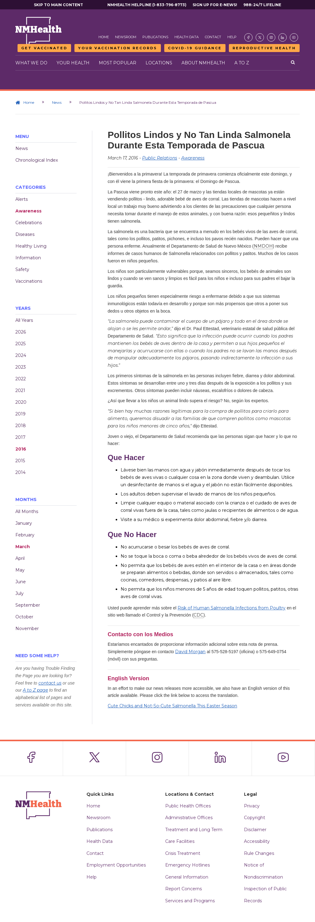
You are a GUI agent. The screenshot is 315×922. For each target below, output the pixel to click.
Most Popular (117, 63)
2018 (20, 425)
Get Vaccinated (44, 48)
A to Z (241, 63)
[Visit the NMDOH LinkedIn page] (282, 37)
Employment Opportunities (116, 865)
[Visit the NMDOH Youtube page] (294, 37)
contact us (50, 683)
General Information (186, 877)
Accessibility (257, 841)
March (22, 546)
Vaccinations (28, 281)
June (20, 581)
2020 (20, 402)
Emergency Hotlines (187, 865)
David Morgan (190, 651)
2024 (20, 355)
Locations (159, 63)
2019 (20, 414)
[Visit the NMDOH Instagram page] (271, 37)
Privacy (252, 806)
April (20, 558)
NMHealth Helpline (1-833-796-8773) (146, 4)
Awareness (28, 211)
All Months (26, 511)
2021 (20, 390)
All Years (24, 320)
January (23, 523)
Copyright (254, 817)
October (24, 617)
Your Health (73, 63)
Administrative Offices (189, 817)
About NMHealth (203, 63)
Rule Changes (259, 853)
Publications (155, 37)
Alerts (21, 199)
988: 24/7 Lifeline (262, 4)
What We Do (31, 63)
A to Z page (35, 690)
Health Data (186, 37)
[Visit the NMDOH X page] (259, 37)
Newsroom (125, 37)
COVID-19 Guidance (195, 48)
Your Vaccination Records (117, 48)
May (20, 570)
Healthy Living (30, 246)
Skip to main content (58, 4)
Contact (213, 37)
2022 (20, 379)
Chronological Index (36, 160)
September (27, 605)
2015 (20, 460)
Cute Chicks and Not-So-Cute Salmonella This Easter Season (172, 706)
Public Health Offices (188, 806)
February (24, 535)
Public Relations (159, 158)
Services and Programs (190, 901)
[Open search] (293, 62)
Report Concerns (183, 889)
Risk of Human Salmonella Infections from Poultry (231, 608)
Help (232, 37)
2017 (20, 437)
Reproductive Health (264, 48)
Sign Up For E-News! (215, 4)
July (19, 593)
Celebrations (28, 222)
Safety (22, 269)
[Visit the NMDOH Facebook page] (248, 37)
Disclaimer (255, 829)
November (27, 628)
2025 (20, 343)
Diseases (24, 234)
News (57, 102)
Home (103, 37)
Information (28, 258)
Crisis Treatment (182, 853)
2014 (20, 472)
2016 (20, 449)
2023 (20, 367)
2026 (20, 332)
